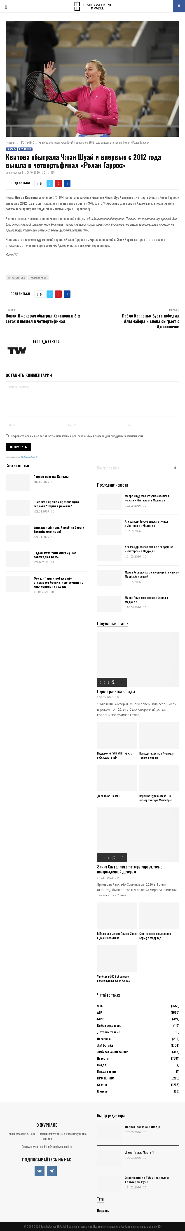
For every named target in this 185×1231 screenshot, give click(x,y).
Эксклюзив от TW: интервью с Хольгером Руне (147, 1179)
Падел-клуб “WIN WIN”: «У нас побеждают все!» (54, 554)
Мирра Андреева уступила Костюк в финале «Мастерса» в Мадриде (147, 497)
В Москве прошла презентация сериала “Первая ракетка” (56, 503)
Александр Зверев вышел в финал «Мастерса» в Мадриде (146, 523)
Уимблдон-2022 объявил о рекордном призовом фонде (113, 978)
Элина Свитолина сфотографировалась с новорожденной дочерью (129, 869)
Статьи (102, 1084)
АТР (99, 1012)
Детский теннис (108, 1031)
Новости (11, 149)
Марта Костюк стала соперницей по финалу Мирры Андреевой (152, 574)
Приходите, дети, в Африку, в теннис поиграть (156, 755)
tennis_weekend (14, 172)
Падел (101, 1064)
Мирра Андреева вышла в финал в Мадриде (146, 599)
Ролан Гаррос (38, 277)
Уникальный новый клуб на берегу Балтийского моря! (58, 529)
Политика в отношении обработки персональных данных (125, 1226)
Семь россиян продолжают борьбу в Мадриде (155, 935)
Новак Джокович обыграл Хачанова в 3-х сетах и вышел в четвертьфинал (43, 318)
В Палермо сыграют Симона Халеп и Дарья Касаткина (117, 935)
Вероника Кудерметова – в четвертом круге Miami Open (155, 797)
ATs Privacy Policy (28, 456)
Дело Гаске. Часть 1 (108, 795)
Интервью (103, 1038)
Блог (100, 1018)
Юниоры (102, 1091)
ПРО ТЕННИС (25, 149)
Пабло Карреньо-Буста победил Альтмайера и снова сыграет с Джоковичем (150, 321)
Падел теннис (107, 1071)
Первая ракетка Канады (51, 476)
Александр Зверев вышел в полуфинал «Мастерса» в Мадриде (149, 548)
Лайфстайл (105, 1045)
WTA (100, 1005)
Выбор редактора (109, 1025)
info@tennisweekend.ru (58, 1146)
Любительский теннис (112, 1051)
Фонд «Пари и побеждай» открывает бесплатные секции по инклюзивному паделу (58, 582)
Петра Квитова (16, 277)
